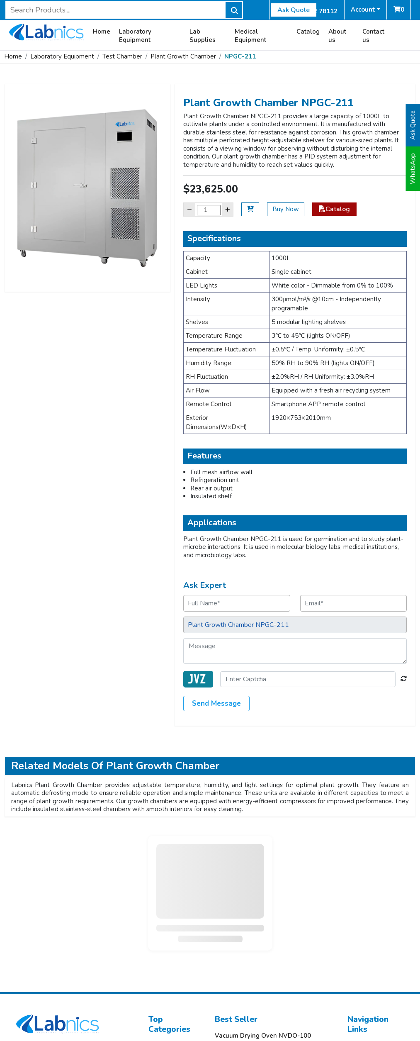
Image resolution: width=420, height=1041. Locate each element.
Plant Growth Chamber (183, 56)
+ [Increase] (227, 209)
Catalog (308, 32)
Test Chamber (122, 56)
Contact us (373, 36)
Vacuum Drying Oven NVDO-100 (263, 1036)
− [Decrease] (189, 209)
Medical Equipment (250, 36)
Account (363, 9)
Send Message (216, 703)
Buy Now (285, 209)
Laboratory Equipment (135, 36)
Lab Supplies (202, 36)
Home (101, 32)
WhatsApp (413, 168)
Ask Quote (293, 10)
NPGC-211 (240, 56)
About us (337, 36)
